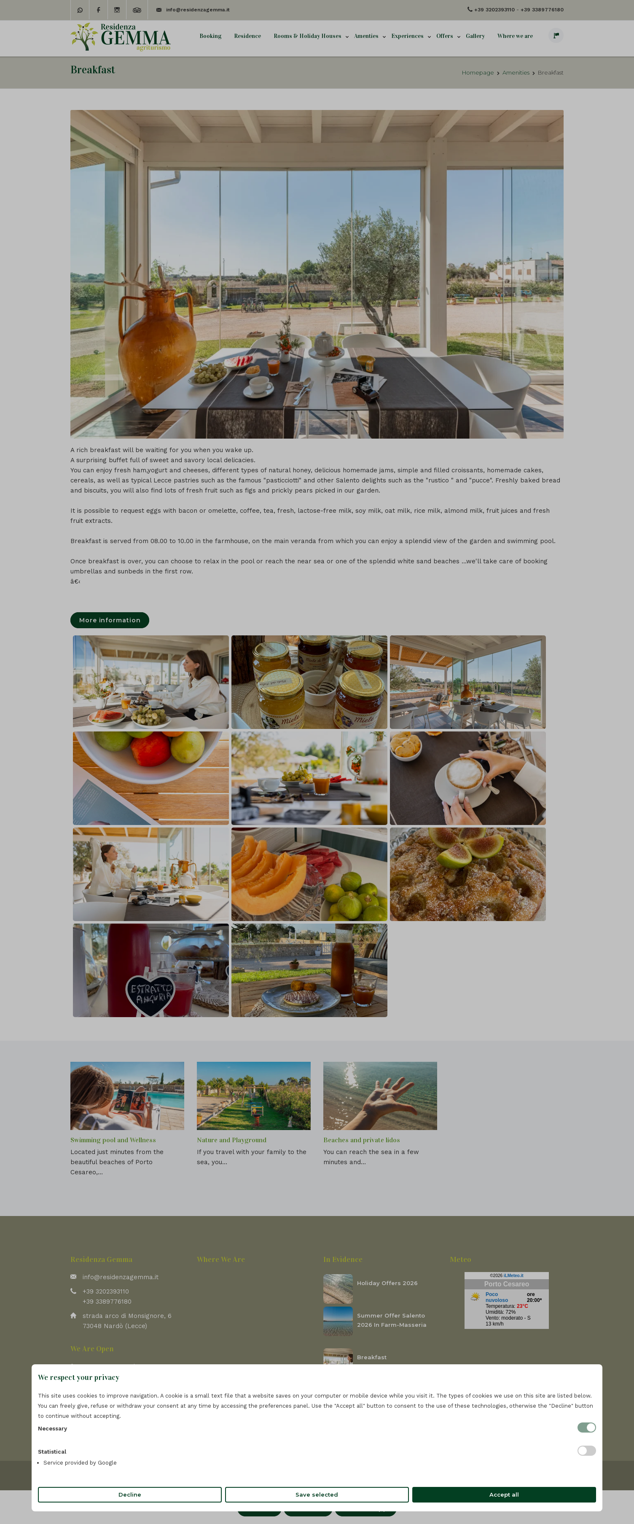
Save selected (317, 1494)
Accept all (504, 1494)
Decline (129, 1494)
